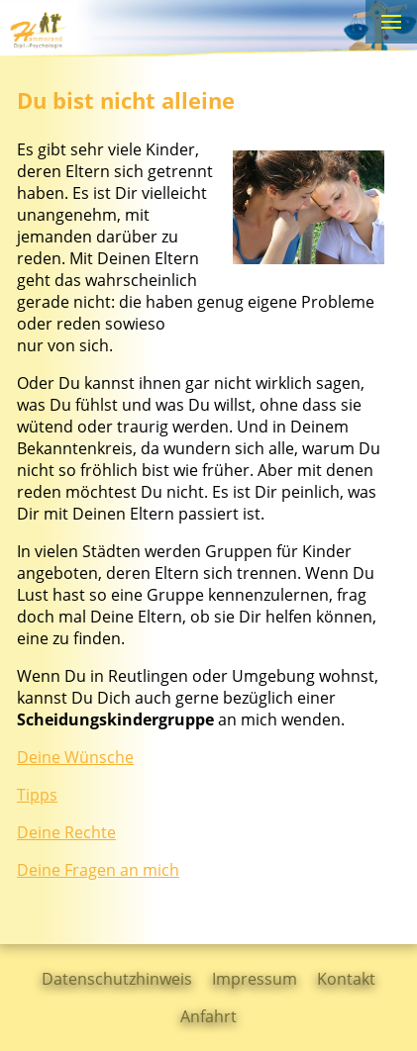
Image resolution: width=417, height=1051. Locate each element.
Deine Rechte (66, 832)
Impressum (254, 979)
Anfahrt (208, 1016)
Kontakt (346, 979)
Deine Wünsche (75, 757)
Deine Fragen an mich (98, 870)
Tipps (37, 795)
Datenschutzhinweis (117, 979)
